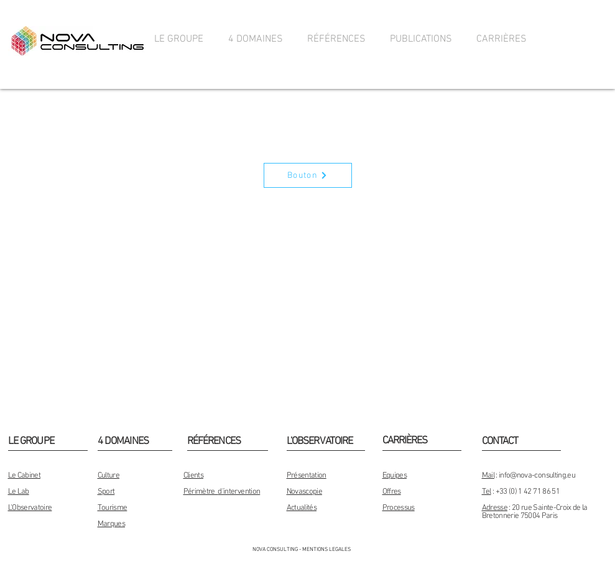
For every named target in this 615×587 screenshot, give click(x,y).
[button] (179, 39)
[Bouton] (308, 175)
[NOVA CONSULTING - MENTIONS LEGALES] (301, 550)
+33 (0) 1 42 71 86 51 (528, 492)
